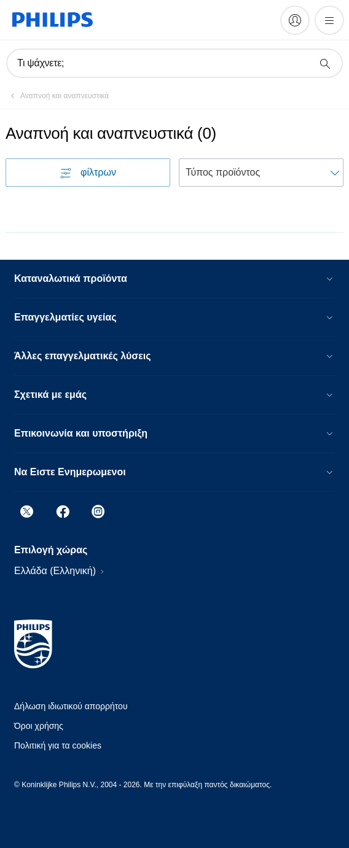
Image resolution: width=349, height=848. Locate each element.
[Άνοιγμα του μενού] (329, 20)
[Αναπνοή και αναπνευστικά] (57, 95)
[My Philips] (295, 20)
